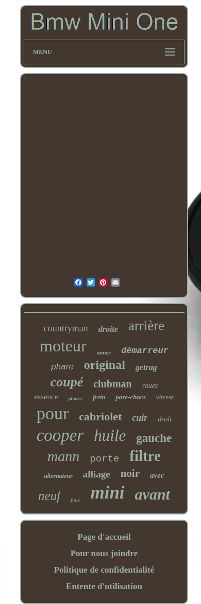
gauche (154, 438)
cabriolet (100, 416)
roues (150, 385)
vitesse (165, 397)
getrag (146, 367)
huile (110, 436)
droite (108, 329)
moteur (63, 345)
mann (63, 456)
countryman (66, 328)
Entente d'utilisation (104, 586)
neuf (49, 496)
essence (46, 397)
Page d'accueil (103, 537)
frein (99, 397)
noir (130, 473)
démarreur (145, 351)
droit (165, 419)
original (104, 364)
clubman (112, 383)
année (104, 352)
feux (75, 500)
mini (107, 493)
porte (104, 459)
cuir (139, 418)
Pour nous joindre (104, 553)
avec (157, 475)
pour (53, 413)
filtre (145, 456)
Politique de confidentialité (104, 570)
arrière (146, 325)
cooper (60, 435)
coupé (67, 382)
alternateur (58, 475)
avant (152, 494)
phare (62, 366)
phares (75, 398)
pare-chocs (130, 397)
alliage (96, 474)
